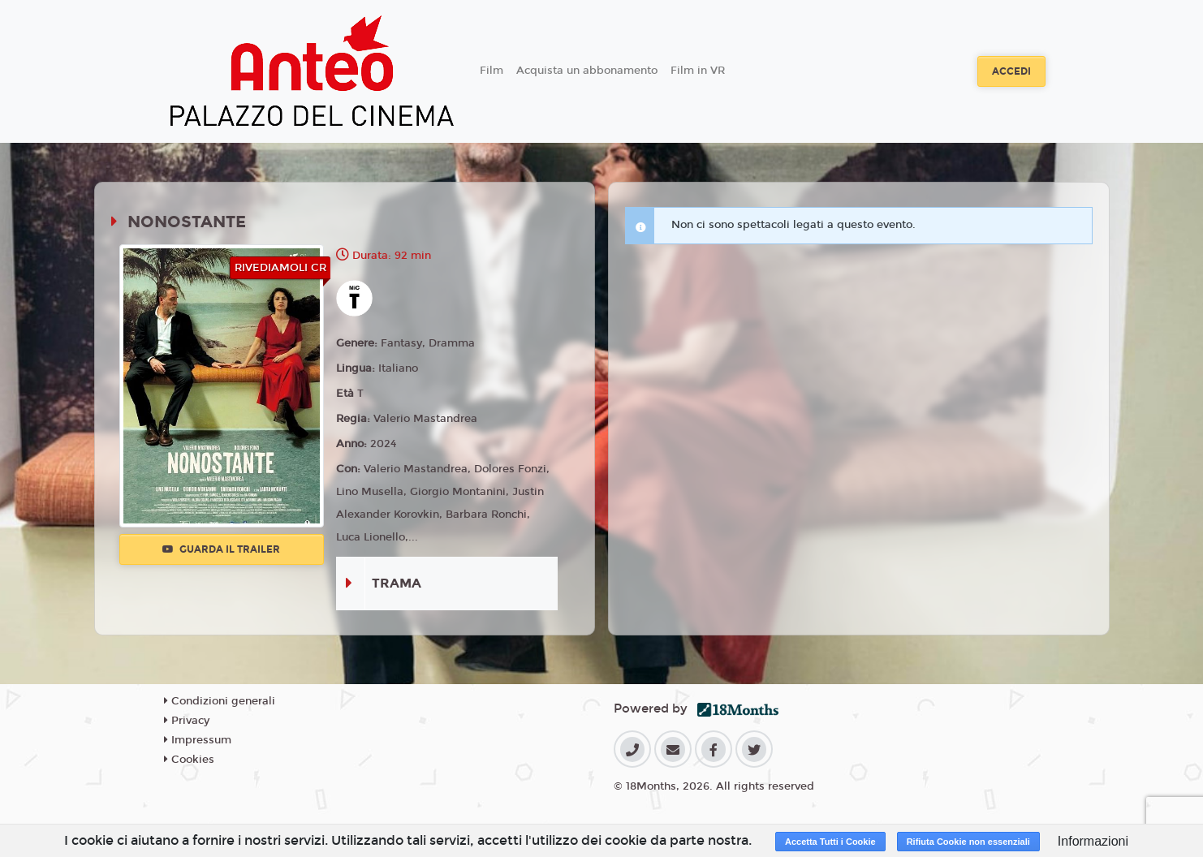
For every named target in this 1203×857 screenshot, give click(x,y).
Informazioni (1093, 841)
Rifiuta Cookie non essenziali (968, 841)
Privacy (186, 720)
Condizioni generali (219, 701)
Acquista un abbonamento (587, 70)
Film (491, 70)
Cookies (189, 759)
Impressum (197, 740)
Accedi (1011, 71)
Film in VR (697, 70)
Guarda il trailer (221, 549)
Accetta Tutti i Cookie (830, 841)
